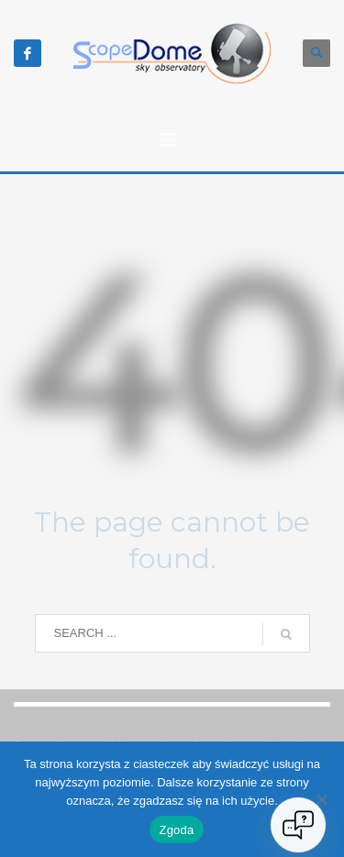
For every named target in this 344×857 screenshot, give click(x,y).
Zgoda (176, 830)
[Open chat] (298, 824)
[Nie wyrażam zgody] (321, 799)
